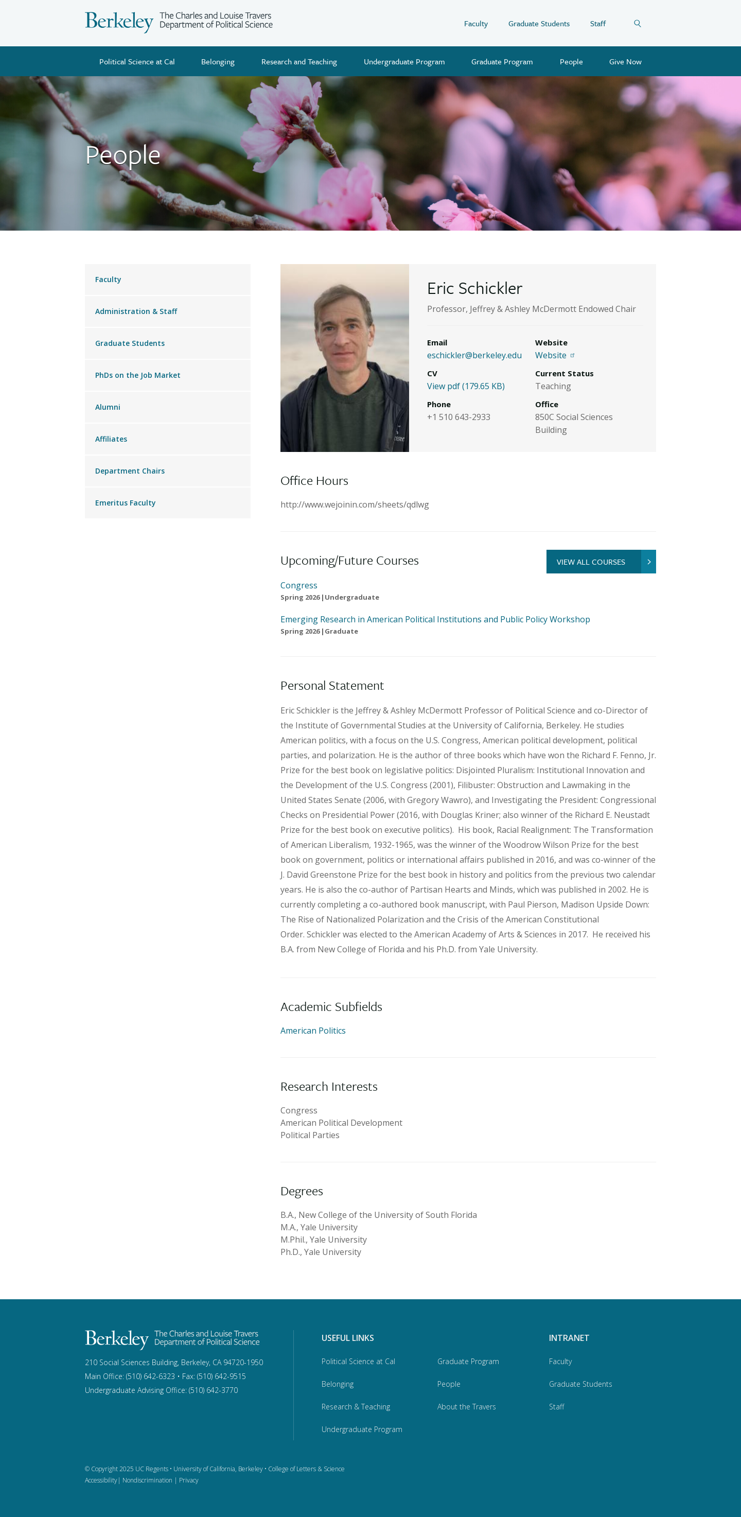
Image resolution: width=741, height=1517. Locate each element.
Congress (298, 585)
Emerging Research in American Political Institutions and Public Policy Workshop (435, 619)
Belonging (218, 61)
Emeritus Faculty (125, 503)
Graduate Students (539, 23)
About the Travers (466, 1406)
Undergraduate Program (404, 61)
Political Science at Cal (137, 61)
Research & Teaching (356, 1406)
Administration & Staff (136, 311)
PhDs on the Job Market (138, 375)
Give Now (625, 61)
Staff (598, 23)
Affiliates (111, 439)
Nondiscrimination (147, 1480)
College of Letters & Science (306, 1468)
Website (556, 355)
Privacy (189, 1480)
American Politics (313, 1030)
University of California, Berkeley (218, 1468)
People (571, 61)
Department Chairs (130, 471)
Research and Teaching (299, 61)
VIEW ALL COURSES (606, 561)
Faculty (476, 23)
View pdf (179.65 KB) (466, 386)
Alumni (107, 407)
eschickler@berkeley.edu (474, 355)
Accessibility (101, 1480)
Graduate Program (502, 61)
